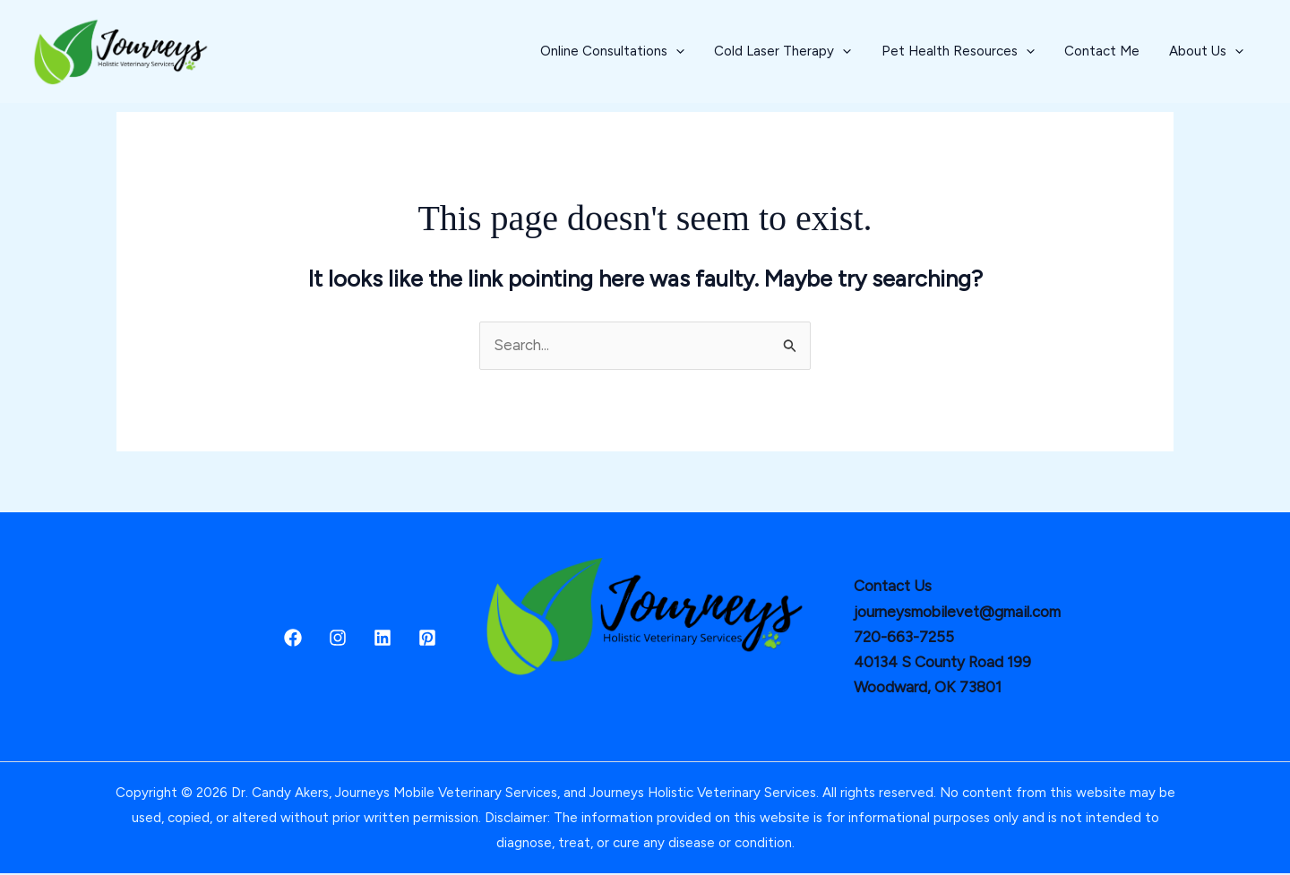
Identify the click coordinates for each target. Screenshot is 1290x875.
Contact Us (893, 587)
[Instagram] (338, 639)
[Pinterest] (427, 639)
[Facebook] (293, 639)
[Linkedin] (382, 639)
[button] (713, 52)
